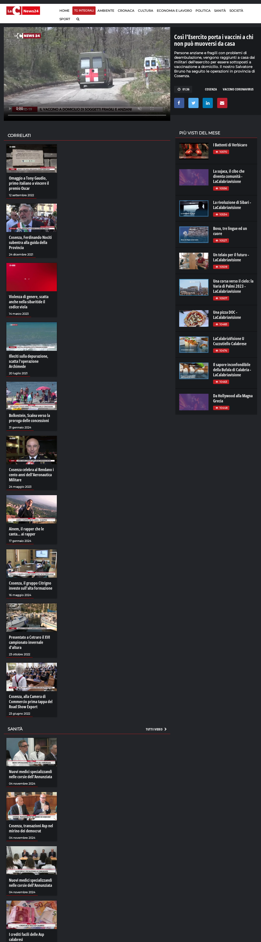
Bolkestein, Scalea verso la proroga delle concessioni (29, 418)
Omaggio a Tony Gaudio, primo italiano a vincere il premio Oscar (29, 183)
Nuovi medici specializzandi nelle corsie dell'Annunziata (30, 774)
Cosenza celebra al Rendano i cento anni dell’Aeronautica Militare (31, 475)
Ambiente (105, 11)
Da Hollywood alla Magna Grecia (233, 398)
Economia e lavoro (174, 11)
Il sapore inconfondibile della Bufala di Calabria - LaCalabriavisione (232, 370)
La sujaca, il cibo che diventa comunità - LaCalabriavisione (228, 176)
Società (236, 11)
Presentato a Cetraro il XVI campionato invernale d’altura (29, 642)
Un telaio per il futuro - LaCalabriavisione (231, 257)
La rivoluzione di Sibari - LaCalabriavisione (232, 205)
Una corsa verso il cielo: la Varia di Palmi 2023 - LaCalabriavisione (233, 286)
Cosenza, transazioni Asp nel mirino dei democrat (31, 828)
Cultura (145, 11)
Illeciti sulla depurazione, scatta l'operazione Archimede (28, 361)
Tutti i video (156, 729)
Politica (203, 11)
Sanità (220, 11)
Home (64, 11)
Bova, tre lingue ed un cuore (230, 231)
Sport (64, 19)
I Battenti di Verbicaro (230, 145)
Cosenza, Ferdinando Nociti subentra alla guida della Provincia (30, 242)
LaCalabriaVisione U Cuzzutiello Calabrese (229, 341)
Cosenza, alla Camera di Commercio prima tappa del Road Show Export (31, 702)
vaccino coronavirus (238, 89)
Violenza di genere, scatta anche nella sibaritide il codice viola (28, 302)
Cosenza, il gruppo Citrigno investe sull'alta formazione (30, 585)
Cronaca (126, 11)
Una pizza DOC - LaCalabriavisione (227, 314)
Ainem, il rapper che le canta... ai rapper (26, 531)
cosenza (211, 89)
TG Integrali (84, 10)
